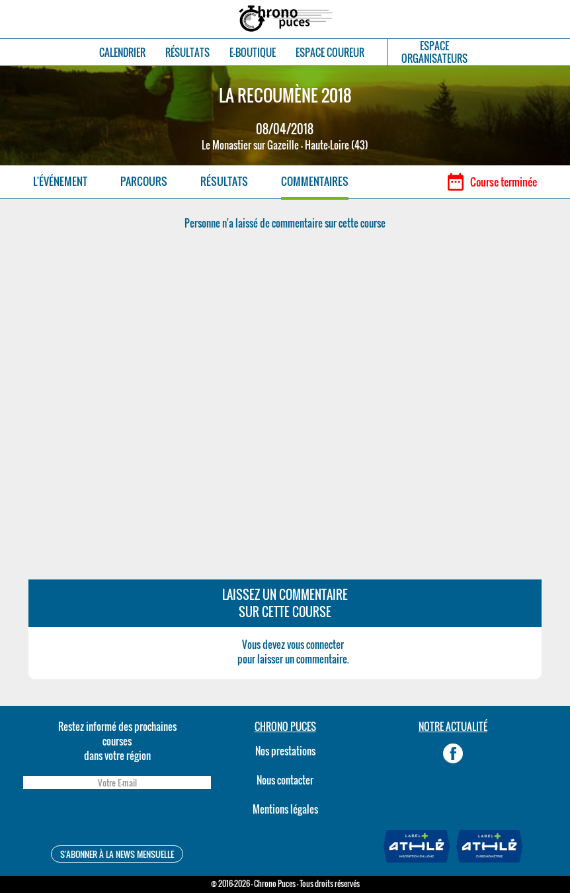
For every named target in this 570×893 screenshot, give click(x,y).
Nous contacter (285, 780)
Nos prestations (285, 751)
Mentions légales (285, 809)
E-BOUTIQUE (252, 52)
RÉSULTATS (187, 52)
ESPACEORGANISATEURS (434, 52)
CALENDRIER (122, 52)
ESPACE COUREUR (330, 52)
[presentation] (117, 819)
